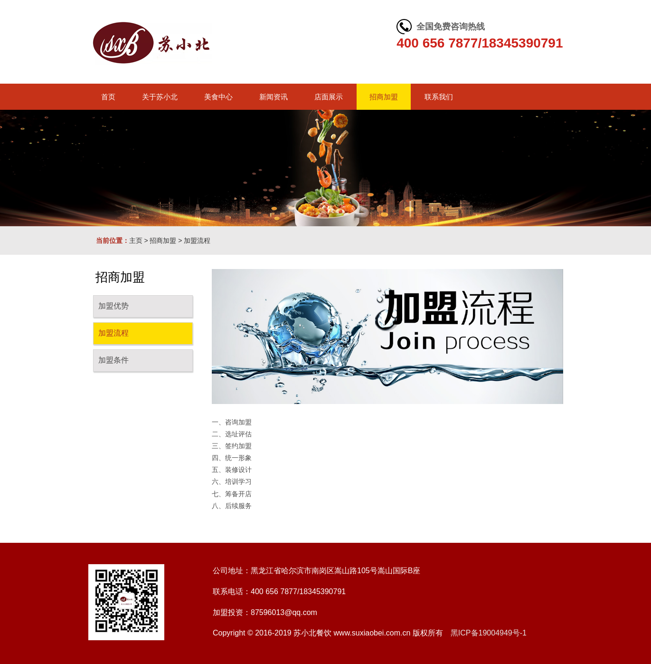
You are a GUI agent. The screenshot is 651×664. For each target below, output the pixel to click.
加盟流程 (197, 240)
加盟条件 (113, 360)
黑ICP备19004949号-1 (489, 633)
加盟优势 (113, 306)
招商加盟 (163, 240)
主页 (135, 240)
